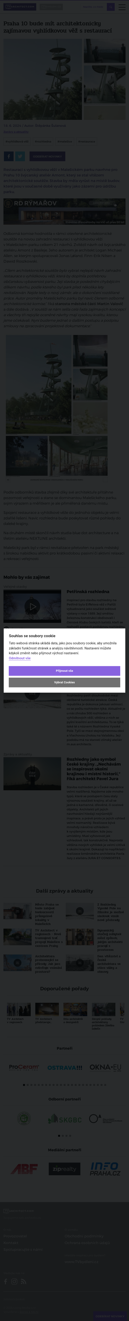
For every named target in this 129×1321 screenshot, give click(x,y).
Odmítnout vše (19, 658)
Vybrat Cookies (64, 682)
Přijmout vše (64, 671)
